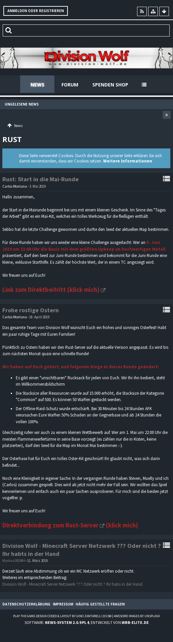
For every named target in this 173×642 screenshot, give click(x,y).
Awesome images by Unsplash (137, 616)
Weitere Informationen (127, 161)
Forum (69, 84)
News (37, 84)
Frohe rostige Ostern (30, 310)
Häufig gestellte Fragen (100, 604)
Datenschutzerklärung (26, 604)
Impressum (63, 604)
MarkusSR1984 (13, 560)
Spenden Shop (110, 84)
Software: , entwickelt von (87, 622)
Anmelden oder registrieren (35, 10)
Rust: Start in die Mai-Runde (40, 179)
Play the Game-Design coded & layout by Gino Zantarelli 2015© (62, 616)
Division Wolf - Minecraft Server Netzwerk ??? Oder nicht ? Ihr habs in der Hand (72, 584)
